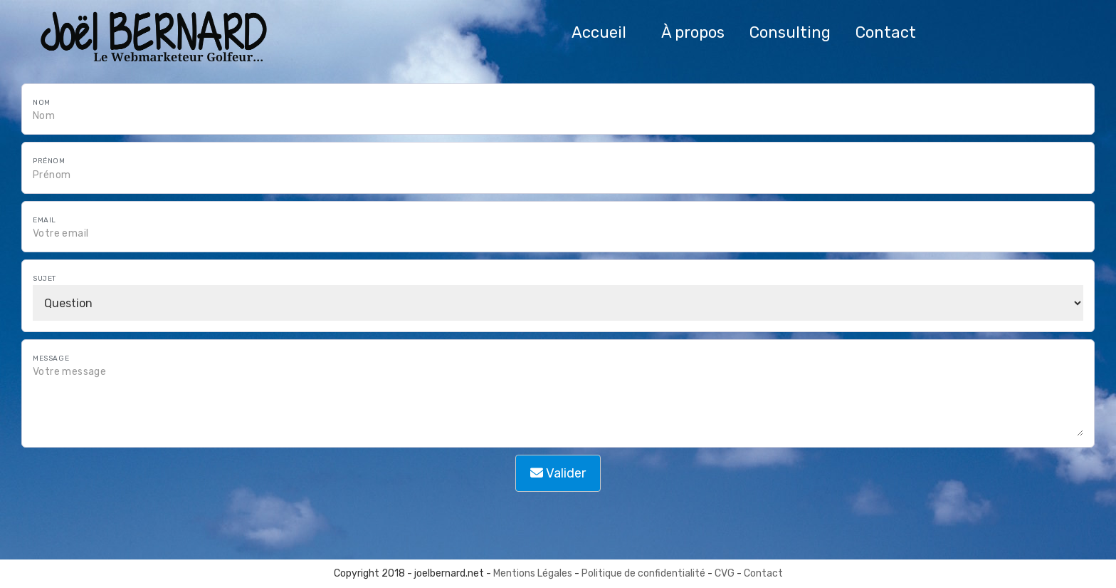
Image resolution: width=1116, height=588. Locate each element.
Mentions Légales (532, 573)
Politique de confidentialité (643, 573)
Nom (42, 102)
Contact (763, 573)
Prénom (49, 161)
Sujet (44, 278)
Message (51, 358)
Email (44, 220)
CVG (726, 573)
